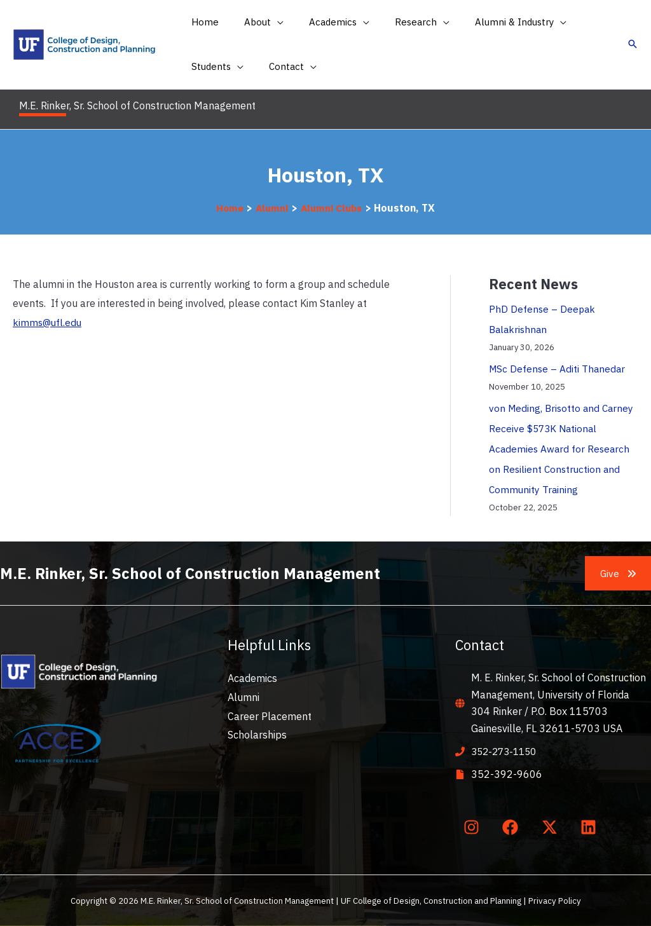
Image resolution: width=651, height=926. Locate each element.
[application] (267, 22)
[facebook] (513, 827)
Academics (252, 678)
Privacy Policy (554, 900)
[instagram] (473, 827)
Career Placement (270, 716)
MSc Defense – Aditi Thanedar (558, 368)
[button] (254, 22)
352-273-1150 (506, 751)
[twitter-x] (551, 827)
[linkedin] (591, 827)
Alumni (243, 697)
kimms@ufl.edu (48, 322)
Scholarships (257, 734)
